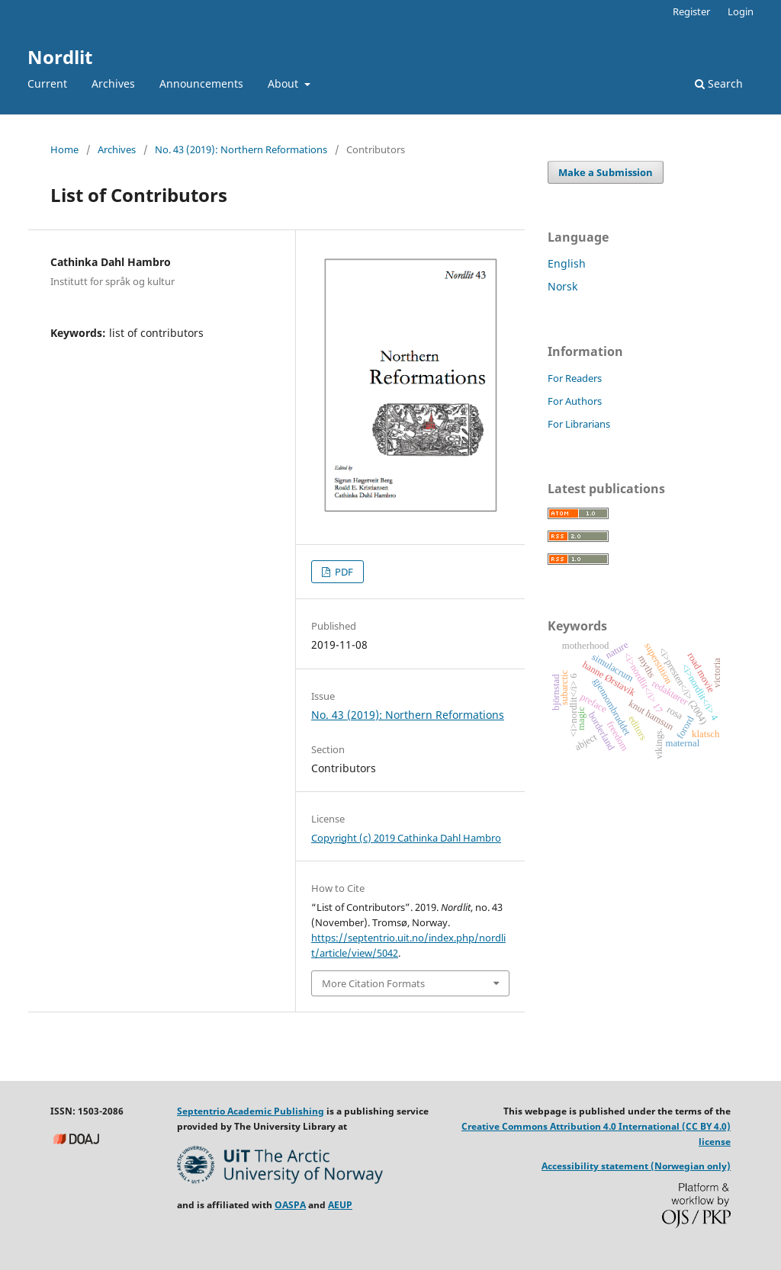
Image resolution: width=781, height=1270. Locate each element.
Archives (113, 83)
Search (719, 83)
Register (691, 11)
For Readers (575, 378)
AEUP (340, 1204)
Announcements (201, 83)
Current (47, 83)
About (284, 83)
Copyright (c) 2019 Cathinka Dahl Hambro (406, 838)
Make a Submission (605, 172)
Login (741, 11)
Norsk (562, 286)
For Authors (575, 401)
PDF (343, 572)
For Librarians (579, 424)
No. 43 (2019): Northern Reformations (241, 149)
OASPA (290, 1204)
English (567, 263)
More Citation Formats (373, 983)
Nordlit (59, 56)
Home (64, 149)
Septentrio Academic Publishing (250, 1111)
